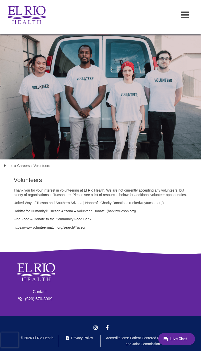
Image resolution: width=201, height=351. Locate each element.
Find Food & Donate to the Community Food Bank (53, 219)
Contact (39, 292)
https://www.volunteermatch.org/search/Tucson (50, 227)
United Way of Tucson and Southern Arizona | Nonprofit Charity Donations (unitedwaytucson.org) (89, 203)
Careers (23, 166)
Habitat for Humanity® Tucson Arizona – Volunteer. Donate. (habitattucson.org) (75, 211)
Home (8, 166)
